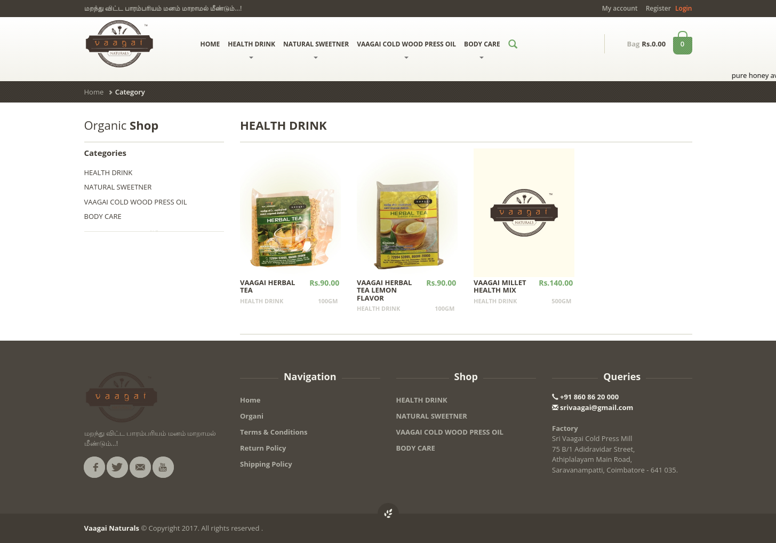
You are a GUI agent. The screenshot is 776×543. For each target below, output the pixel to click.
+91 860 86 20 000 (585, 397)
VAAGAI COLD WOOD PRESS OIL (406, 49)
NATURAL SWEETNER (316, 49)
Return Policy (263, 448)
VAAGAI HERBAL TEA (267, 286)
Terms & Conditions (274, 432)
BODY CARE (482, 49)
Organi (251, 416)
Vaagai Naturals (112, 528)
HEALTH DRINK (251, 49)
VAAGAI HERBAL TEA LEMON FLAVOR (384, 290)
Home (94, 92)
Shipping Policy (266, 464)
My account (620, 8)
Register (658, 8)
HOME (210, 44)
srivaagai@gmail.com (592, 407)
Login (683, 8)
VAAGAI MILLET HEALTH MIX (500, 286)
